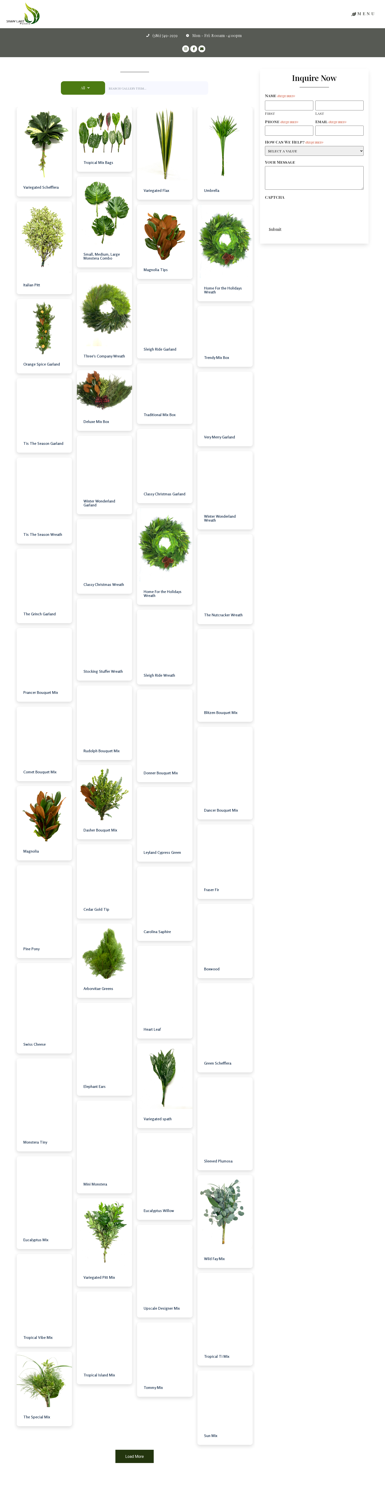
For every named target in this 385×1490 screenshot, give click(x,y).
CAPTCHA (274, 197)
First (270, 113)
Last (319, 113)
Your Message (280, 162)
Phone (281, 122)
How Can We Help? (294, 142)
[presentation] (302, 210)
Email (330, 122)
